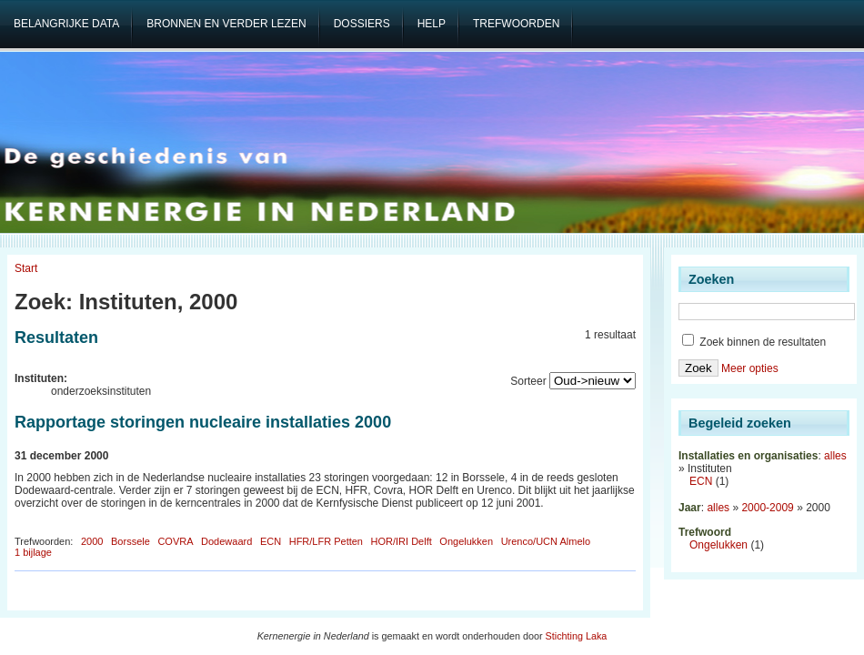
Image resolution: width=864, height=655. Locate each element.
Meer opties (750, 368)
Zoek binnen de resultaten (754, 342)
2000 (92, 541)
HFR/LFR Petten (326, 541)
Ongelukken (466, 541)
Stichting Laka (577, 635)
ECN (270, 541)
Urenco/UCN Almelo (545, 541)
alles (835, 455)
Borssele (130, 541)
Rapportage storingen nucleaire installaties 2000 (203, 422)
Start (26, 268)
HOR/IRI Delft (401, 541)
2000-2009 (767, 507)
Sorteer (528, 381)
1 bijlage (33, 552)
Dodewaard (226, 541)
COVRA (175, 541)
